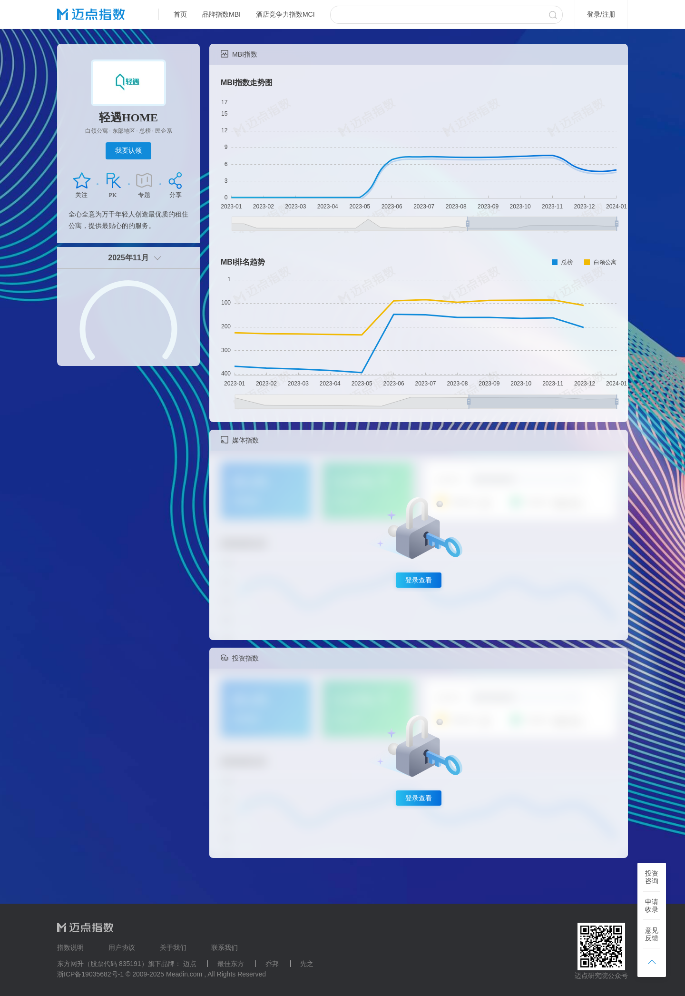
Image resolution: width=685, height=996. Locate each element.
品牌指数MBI (221, 14)
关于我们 (173, 947)
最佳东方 (230, 963)
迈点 (189, 963)
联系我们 (224, 947)
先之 (306, 963)
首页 (180, 14)
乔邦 (272, 963)
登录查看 (418, 580)
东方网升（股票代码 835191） (102, 963)
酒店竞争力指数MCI (285, 14)
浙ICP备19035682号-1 (90, 974)
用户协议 (121, 947)
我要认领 (128, 150)
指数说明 (70, 947)
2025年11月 (128, 258)
